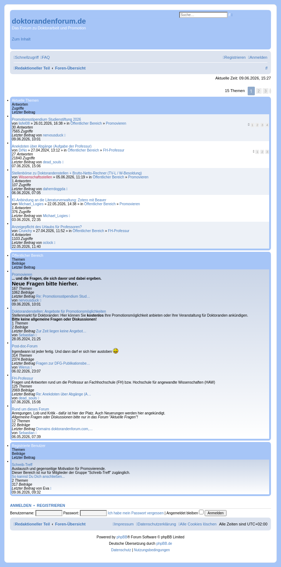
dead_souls (52, 162)
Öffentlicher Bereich (86, 123)
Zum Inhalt (21, 39)
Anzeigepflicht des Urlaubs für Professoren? (47, 227)
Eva (46, 488)
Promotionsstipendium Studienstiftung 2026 (46, 119)
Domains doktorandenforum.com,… (64, 429)
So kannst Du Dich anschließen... (38, 477)
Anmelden (21, 505)
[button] (270, 91)
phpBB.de (164, 544)
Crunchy (25, 231)
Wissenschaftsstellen (35, 177)
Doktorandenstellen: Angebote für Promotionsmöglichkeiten (59, 311)
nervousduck (53, 135)
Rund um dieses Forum (30, 409)
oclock (48, 243)
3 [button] (266, 91)
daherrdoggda (54, 189)
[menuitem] (45, 57)
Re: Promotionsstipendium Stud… (63, 296)
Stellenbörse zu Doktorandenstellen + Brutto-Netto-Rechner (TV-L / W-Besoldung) (77, 173)
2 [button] (259, 91)
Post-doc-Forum (25, 346)
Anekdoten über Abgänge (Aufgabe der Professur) (51, 146)
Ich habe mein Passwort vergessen (136, 513)
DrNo (23, 150)
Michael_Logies (31, 204)
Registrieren (51, 505)
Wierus (24, 367)
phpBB (121, 537)
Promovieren (116, 123)
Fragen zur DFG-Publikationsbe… (63, 363)
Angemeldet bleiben (185, 513)
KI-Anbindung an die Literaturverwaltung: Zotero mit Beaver (59, 200)
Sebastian (26, 335)
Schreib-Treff (22, 465)
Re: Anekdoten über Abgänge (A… (63, 394)
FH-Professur (113, 150)
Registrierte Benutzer (29, 446)
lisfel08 (24, 123)
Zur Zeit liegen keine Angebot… (61, 331)
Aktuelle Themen (25, 100)
